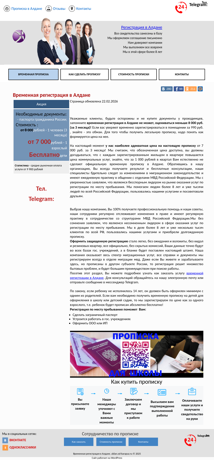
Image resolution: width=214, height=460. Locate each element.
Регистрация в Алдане (141, 27)
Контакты (182, 74)
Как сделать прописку (85, 74)
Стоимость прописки (133, 74)
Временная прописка (33, 74)
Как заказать (78, 441)
